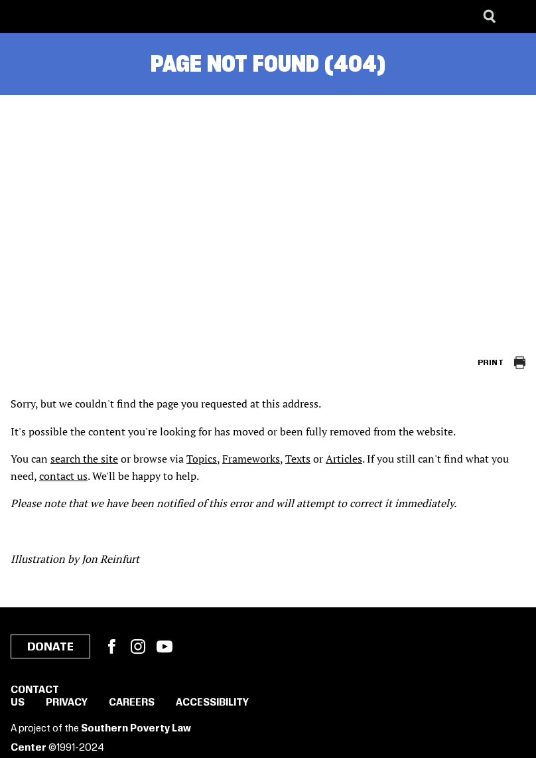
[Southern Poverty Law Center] (22, 16)
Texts (297, 458)
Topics (201, 458)
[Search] (489, 16)
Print (490, 362)
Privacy (67, 703)
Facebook (111, 646)
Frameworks (251, 458)
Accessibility (212, 703)
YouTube (164, 646)
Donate (50, 647)
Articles (344, 458)
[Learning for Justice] (77, 16)
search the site (84, 458)
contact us (63, 476)
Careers (132, 703)
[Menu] (516, 16)
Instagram (138, 646)
